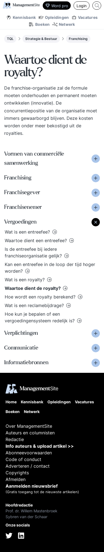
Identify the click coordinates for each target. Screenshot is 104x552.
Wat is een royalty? (25, 279)
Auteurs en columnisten (30, 432)
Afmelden (16, 479)
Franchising (78, 39)
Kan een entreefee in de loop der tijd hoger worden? (50, 268)
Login (82, 5)
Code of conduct (23, 459)
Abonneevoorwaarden (29, 452)
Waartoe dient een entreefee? (36, 240)
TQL (10, 39)
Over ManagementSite (29, 426)
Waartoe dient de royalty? (33, 288)
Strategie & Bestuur (41, 39)
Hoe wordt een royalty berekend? (41, 297)
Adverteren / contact (28, 466)
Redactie (15, 439)
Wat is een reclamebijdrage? (35, 305)
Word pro (56, 5)
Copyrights (17, 472)
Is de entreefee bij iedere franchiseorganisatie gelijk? (34, 252)
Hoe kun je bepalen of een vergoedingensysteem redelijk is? (40, 317)
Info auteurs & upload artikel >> (40, 446)
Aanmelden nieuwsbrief (32, 486)
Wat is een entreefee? (28, 232)
